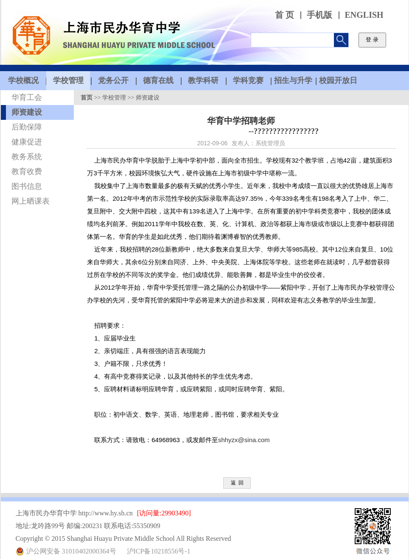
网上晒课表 (30, 201)
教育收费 (26, 171)
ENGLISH (364, 15)
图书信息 (26, 186)
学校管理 (114, 97)
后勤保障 (26, 127)
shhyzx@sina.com (244, 439)
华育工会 (26, 97)
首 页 (284, 15)
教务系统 (26, 156)
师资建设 (26, 112)
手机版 (319, 15)
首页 (86, 97)
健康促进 (26, 142)
